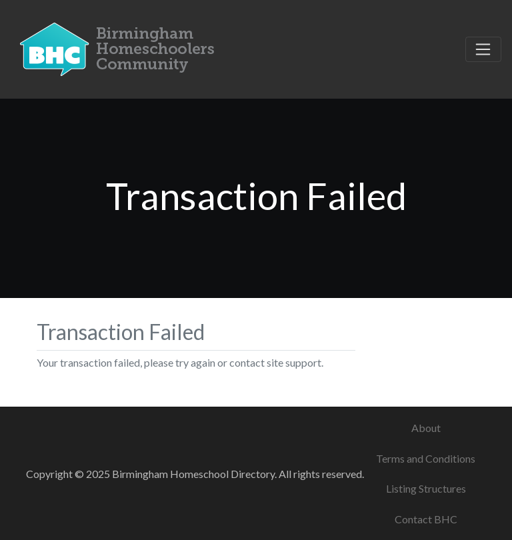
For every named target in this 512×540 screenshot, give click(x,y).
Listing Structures (426, 488)
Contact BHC (426, 519)
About (426, 427)
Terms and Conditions (425, 458)
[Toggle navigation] (483, 49)
